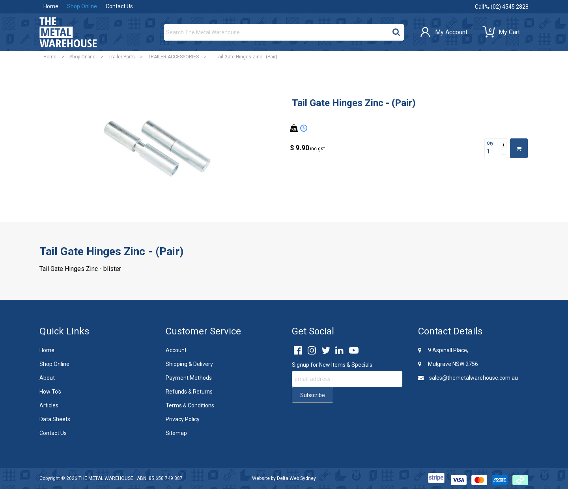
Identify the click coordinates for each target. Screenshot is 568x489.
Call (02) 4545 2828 (502, 7)
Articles (48, 405)
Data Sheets (54, 419)
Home (50, 6)
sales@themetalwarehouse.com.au (468, 378)
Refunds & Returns (189, 391)
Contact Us (119, 6)
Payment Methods (189, 378)
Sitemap (176, 433)
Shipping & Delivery (189, 364)
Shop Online (82, 6)
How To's (50, 391)
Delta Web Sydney (296, 478)
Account (176, 350)
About (47, 378)
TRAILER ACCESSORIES (173, 57)
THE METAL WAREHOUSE (105, 478)
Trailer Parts (121, 57)
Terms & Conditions (190, 405)
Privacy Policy (183, 419)
